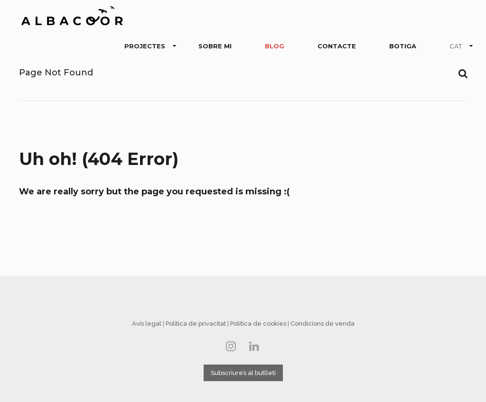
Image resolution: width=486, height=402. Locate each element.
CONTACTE (337, 46)
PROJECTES (146, 46)
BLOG (274, 46)
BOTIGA (402, 46)
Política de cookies (258, 323)
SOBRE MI (215, 46)
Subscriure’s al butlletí (243, 372)
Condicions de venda (322, 323)
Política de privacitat (196, 323)
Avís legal (146, 323)
